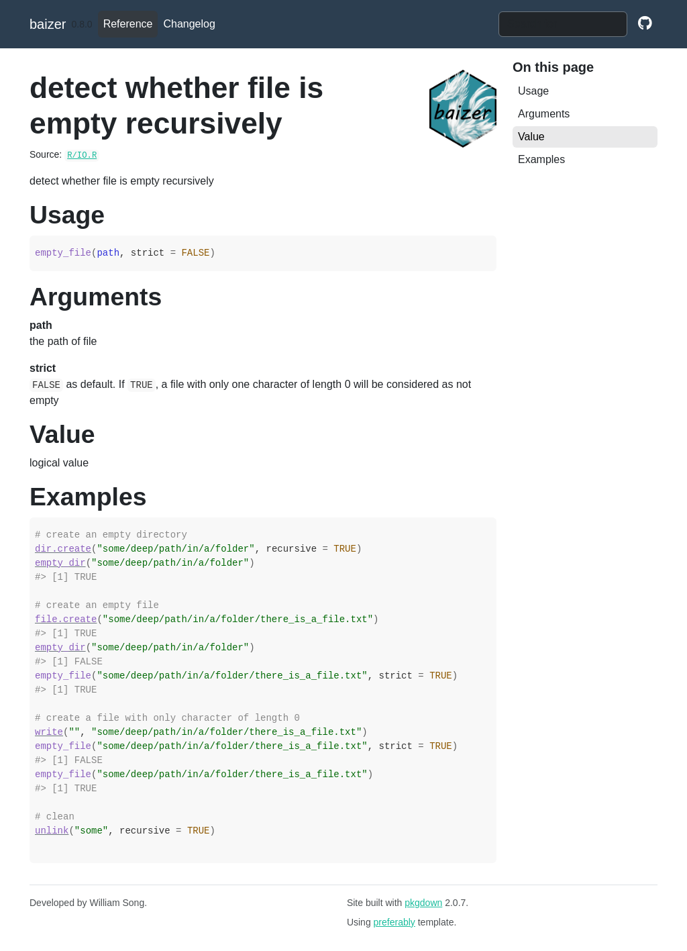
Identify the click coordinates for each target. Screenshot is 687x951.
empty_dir (60, 563)
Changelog (189, 24)
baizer (48, 24)
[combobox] (562, 24)
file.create (66, 619)
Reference (128, 24)
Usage (533, 91)
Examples (541, 159)
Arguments (544, 113)
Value (531, 136)
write (49, 732)
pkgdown (423, 902)
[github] (645, 24)
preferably (394, 922)
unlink (51, 830)
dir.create (63, 549)
